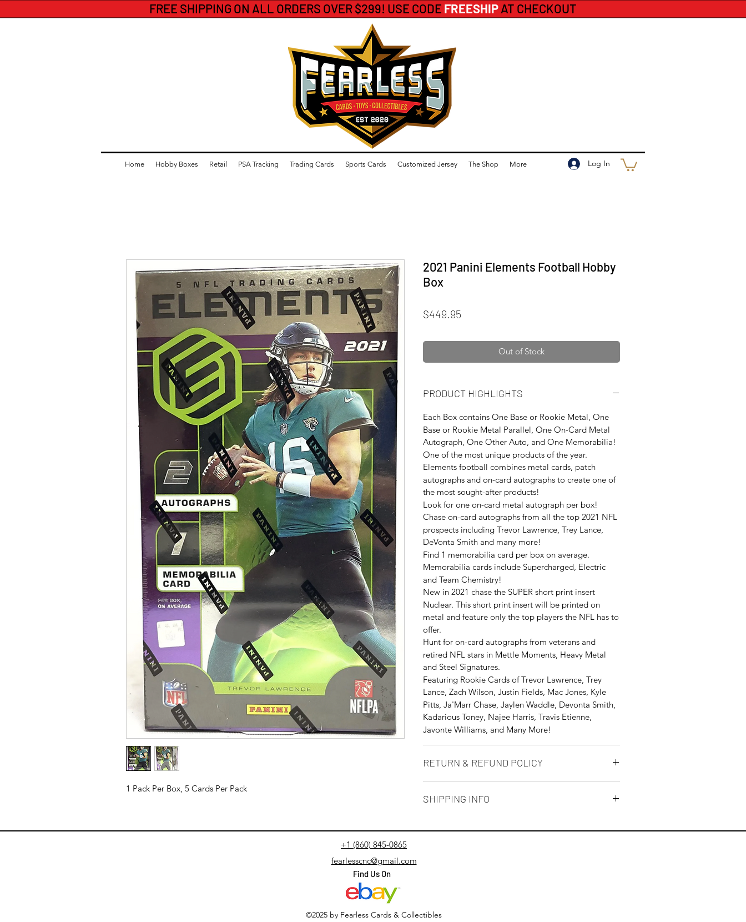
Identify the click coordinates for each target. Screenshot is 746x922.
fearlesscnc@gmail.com (374, 860)
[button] (629, 164)
